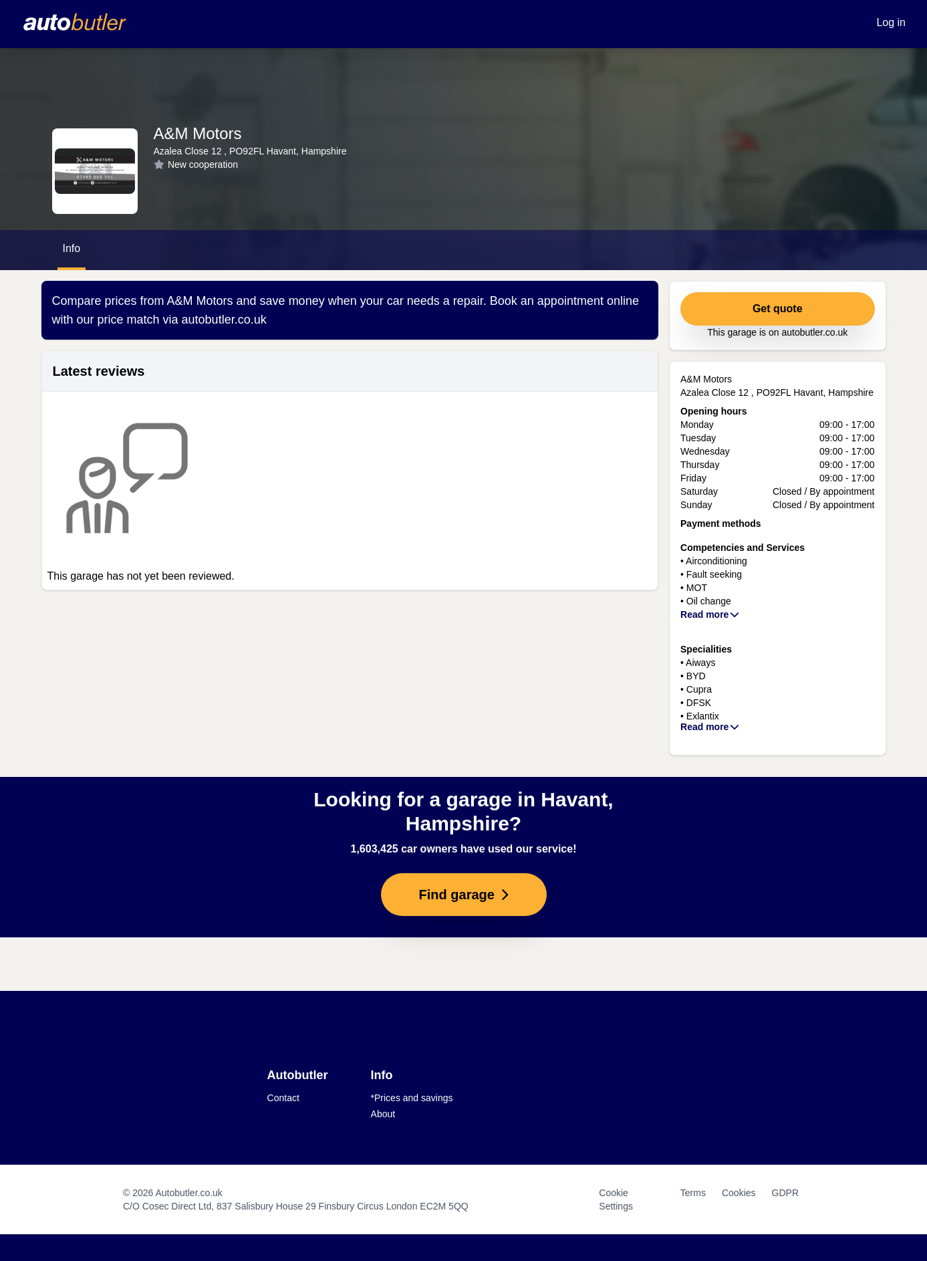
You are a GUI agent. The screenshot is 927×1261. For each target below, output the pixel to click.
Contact (283, 1098)
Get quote (778, 308)
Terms (693, 1192)
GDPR (785, 1192)
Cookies (739, 1192)
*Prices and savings (412, 1098)
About (383, 1114)
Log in (891, 22)
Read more (710, 614)
